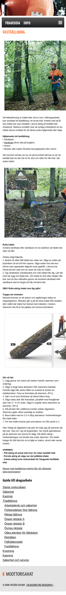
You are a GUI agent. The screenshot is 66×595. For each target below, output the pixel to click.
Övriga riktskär (13, 528)
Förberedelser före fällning (20, 510)
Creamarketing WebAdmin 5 (39, 585)
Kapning (8, 555)
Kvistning (8, 550)
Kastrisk (8, 496)
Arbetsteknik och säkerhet (20, 505)
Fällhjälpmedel (13, 541)
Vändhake (9, 142)
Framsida (12, 22)
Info (27, 22)
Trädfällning (10, 500)
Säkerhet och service (16, 560)
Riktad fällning (13, 514)
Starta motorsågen (14, 487)
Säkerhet (8, 491)
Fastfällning (11, 546)
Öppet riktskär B (14, 523)
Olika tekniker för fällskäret (21, 532)
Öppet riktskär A (14, 519)
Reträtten (10, 537)
